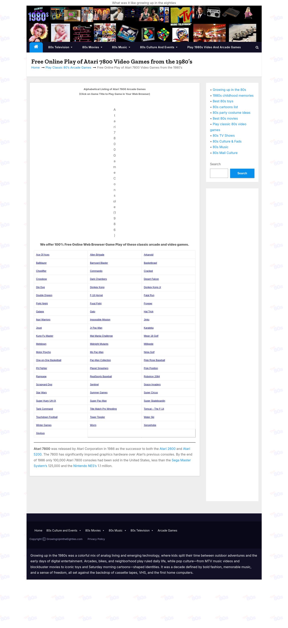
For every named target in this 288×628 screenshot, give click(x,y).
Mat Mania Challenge (101, 336)
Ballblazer (41, 263)
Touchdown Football (47, 417)
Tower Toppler (97, 417)
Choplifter (41, 271)
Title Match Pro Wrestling (103, 408)
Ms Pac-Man (97, 352)
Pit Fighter (41, 368)
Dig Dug (40, 287)
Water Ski (149, 417)
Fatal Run (149, 295)
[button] (257, 47)
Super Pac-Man (98, 400)
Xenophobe (150, 425)
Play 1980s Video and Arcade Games (214, 47)
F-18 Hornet (96, 295)
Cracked (148, 271)
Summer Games (99, 392)
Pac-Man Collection (100, 360)
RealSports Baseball (101, 376)
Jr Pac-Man (96, 327)
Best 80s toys (223, 101)
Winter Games (44, 425)
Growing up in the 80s (229, 90)
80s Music (121, 47)
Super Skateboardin (154, 400)
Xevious (40, 433)
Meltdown (41, 344)
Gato (92, 311)
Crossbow (41, 279)
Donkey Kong (97, 287)
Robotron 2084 (152, 376)
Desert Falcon (151, 279)
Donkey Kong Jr (152, 287)
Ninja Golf (149, 352)
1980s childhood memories (233, 95)
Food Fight (95, 303)
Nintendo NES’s (85, 466)
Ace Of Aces (42, 254)
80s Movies (92, 47)
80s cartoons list (225, 107)
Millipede (148, 344)
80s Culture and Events (158, 47)
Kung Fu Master (44, 336)
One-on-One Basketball (48, 360)
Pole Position (151, 368)
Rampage (41, 376)
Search (215, 164)
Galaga (40, 311)
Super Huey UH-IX (46, 400)
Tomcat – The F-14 (154, 408)
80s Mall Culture (225, 153)
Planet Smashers (99, 368)
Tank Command (44, 408)
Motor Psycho (43, 352)
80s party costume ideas (232, 113)
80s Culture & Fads (227, 141)
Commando (96, 271)
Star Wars (41, 392)
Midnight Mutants (99, 344)
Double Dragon (44, 295)
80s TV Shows (224, 135)
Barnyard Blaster (99, 263)
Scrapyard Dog (44, 384)
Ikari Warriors (43, 319)
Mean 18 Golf (151, 336)
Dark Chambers (98, 279)
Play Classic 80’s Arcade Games (68, 67)
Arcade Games (167, 530)
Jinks (146, 319)
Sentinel (94, 384)
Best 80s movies (225, 118)
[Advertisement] (232, 252)
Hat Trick (148, 311)
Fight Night (42, 303)
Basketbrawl (150, 263)
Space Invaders (152, 384)
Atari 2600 (167, 449)
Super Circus (151, 392)
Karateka (149, 327)
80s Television (60, 47)
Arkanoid (148, 254)
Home (35, 67)
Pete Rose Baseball (154, 360)
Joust (39, 327)
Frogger (148, 303)
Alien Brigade (97, 254)
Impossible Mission (100, 319)
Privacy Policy (96, 539)
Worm (93, 425)
